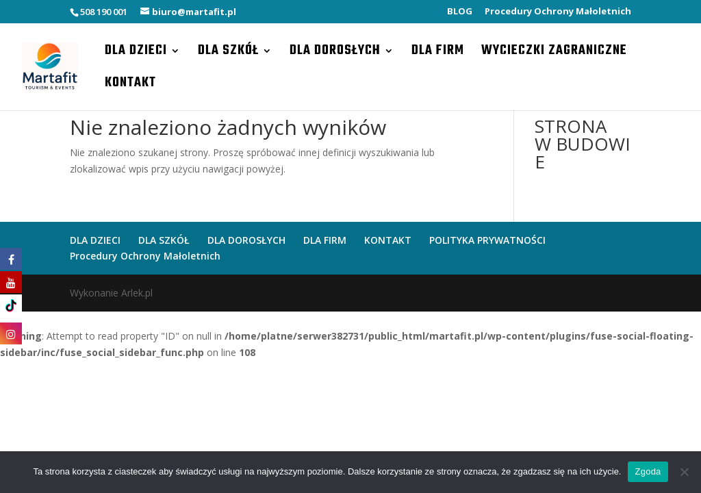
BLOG (459, 12)
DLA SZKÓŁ (228, 53)
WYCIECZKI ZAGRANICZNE (554, 53)
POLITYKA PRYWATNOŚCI (487, 239)
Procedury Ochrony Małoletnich (558, 12)
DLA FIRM (437, 53)
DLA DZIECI (136, 53)
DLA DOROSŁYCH (335, 53)
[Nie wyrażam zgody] (684, 472)
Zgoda (648, 471)
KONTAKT (130, 85)
